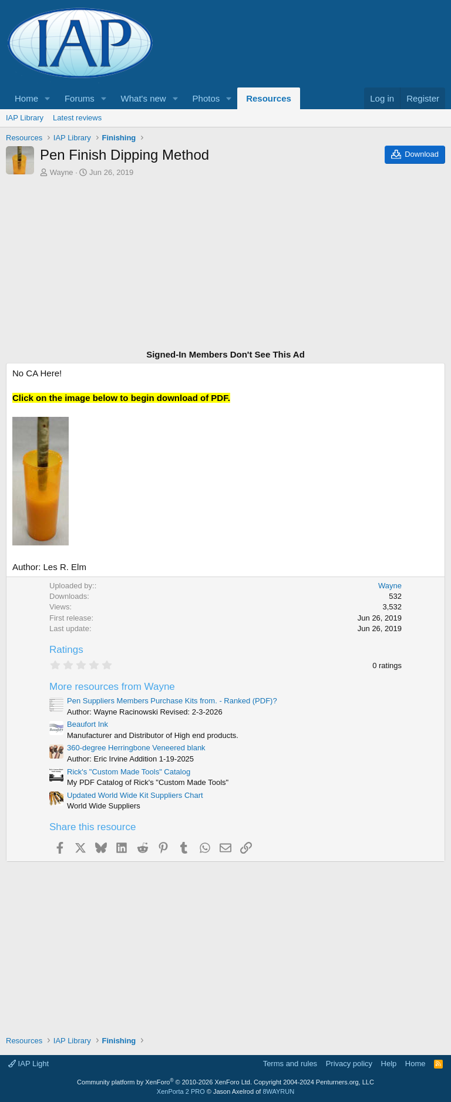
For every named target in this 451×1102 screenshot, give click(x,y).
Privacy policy (349, 1063)
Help (389, 1063)
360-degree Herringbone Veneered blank (136, 747)
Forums (80, 98)
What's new (143, 98)
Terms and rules (290, 1063)
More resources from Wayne (112, 686)
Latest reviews (77, 117)
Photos (206, 98)
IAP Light (28, 1063)
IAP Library (24, 117)
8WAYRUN (278, 1091)
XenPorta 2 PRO (181, 1091)
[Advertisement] (225, 265)
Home (26, 98)
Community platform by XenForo (164, 1082)
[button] (47, 98)
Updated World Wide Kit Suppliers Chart (135, 795)
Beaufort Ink (87, 724)
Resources (268, 98)
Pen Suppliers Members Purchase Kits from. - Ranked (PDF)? (172, 700)
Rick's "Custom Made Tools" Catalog (128, 771)
